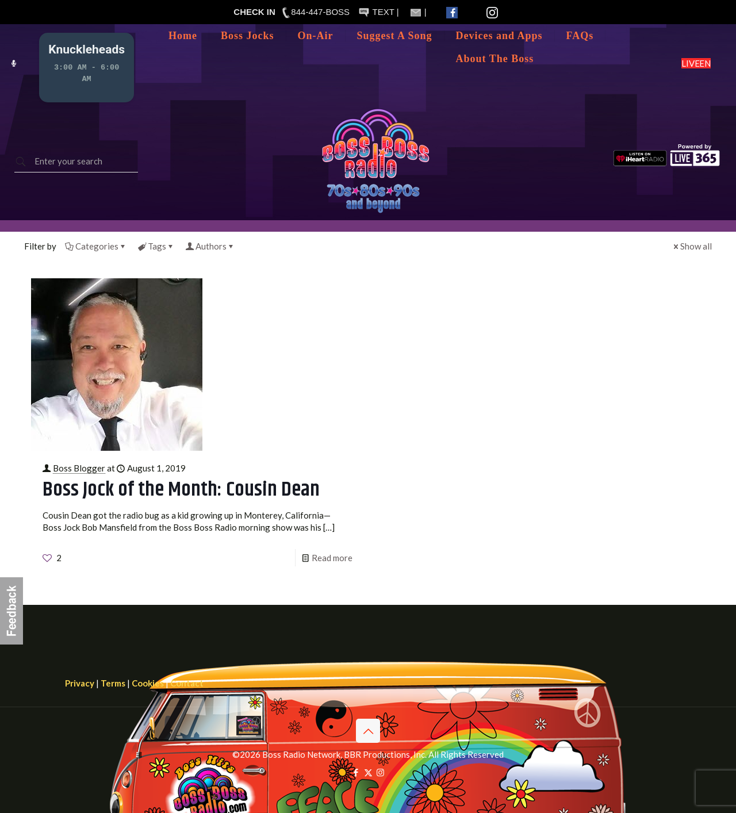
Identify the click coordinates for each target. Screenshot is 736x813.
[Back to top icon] (368, 731)
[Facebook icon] (356, 772)
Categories (96, 246)
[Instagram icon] (380, 772)
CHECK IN (254, 12)
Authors (210, 246)
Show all (692, 246)
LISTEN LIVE (696, 63)
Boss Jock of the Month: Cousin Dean (181, 489)
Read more (332, 558)
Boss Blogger (79, 468)
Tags (156, 246)
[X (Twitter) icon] (368, 772)
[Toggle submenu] (316, 53)
